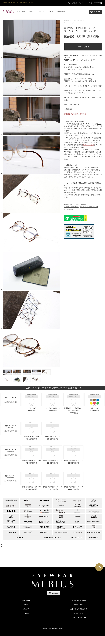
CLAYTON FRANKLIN (77, 20)
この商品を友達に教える (71, 207)
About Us (40, 12)
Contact (50, 12)
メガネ (73, 23)
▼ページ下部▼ (88, 145)
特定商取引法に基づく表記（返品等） (75, 204)
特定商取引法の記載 (79, 600)
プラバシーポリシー (79, 617)
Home (66, 20)
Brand (31, 12)
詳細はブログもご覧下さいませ (75, 114)
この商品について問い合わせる (89, 207)
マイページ (89, 3)
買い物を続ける (68, 209)
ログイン (81, 3)
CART (98, 3)
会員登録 (74, 3)
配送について (78, 605)
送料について (78, 613)
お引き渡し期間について (78, 609)
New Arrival (21, 12)
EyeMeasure (61, 12)
